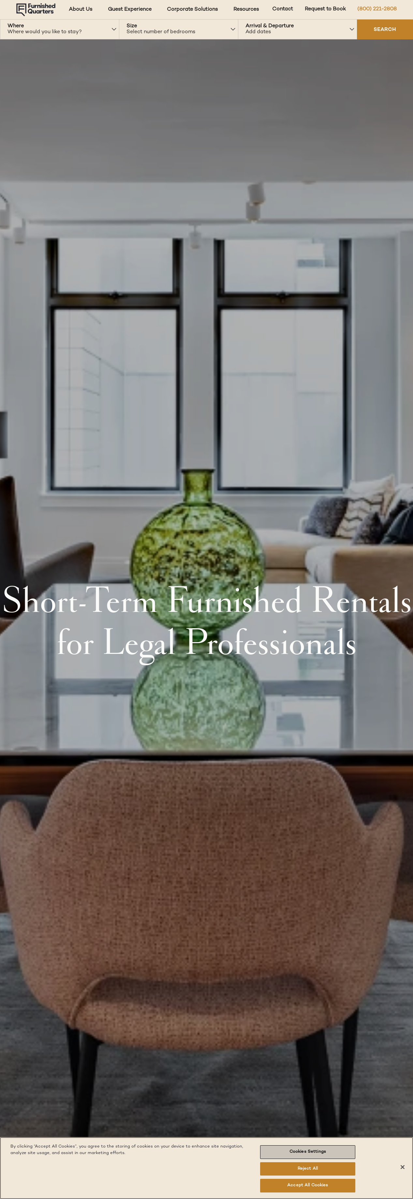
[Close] (402, 1167)
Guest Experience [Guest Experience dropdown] (130, 9)
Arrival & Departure (269, 26)
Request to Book (325, 9)
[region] (206, 1168)
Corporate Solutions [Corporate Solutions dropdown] (192, 9)
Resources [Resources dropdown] (246, 9)
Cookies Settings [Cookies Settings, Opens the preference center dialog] (307, 1152)
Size (131, 26)
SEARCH (385, 30)
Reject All (308, 1168)
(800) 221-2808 (377, 9)
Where (15, 26)
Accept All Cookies (307, 1185)
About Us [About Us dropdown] (80, 9)
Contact (282, 9)
